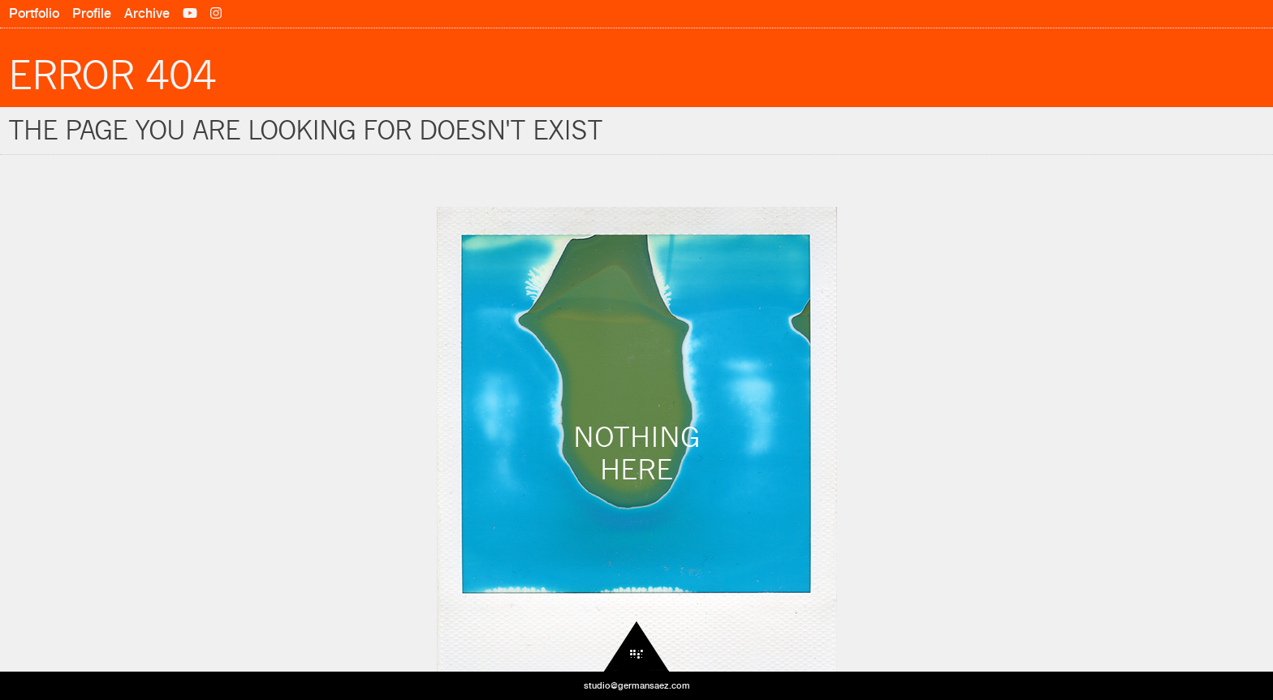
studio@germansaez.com (637, 685)
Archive (147, 13)
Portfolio (34, 13)
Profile (91, 13)
